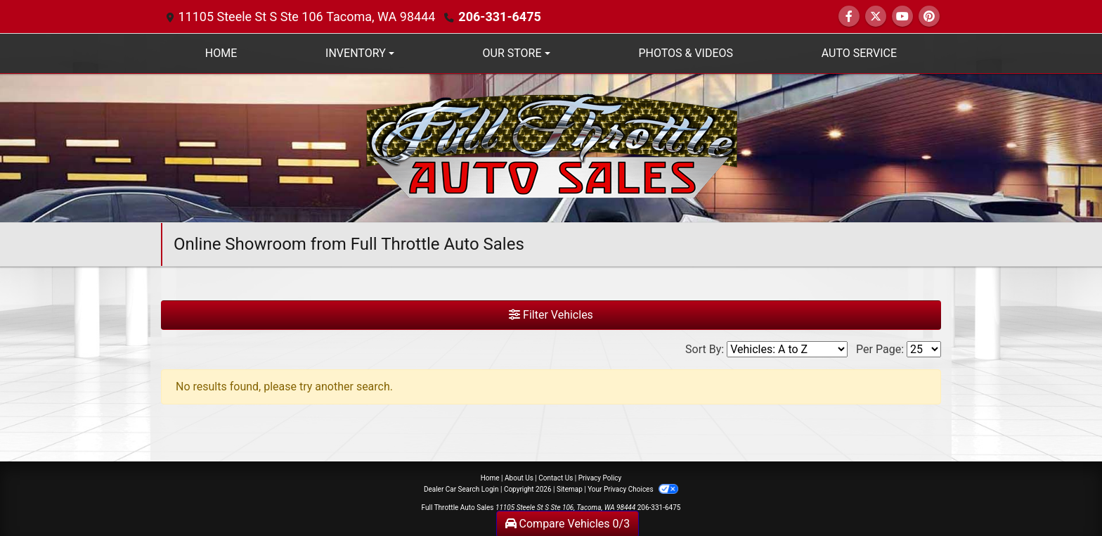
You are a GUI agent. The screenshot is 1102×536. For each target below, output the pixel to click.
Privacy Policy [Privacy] (600, 478)
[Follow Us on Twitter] (875, 16)
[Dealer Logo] (551, 147)
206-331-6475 (499, 16)
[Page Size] (924, 349)
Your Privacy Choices (633, 489)
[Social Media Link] (929, 16)
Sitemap (570, 489)
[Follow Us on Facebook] (849, 16)
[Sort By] (787, 349)
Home (490, 478)
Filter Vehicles (551, 314)
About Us (519, 478)
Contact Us (555, 478)
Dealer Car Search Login (461, 489)
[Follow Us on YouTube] (902, 16)
